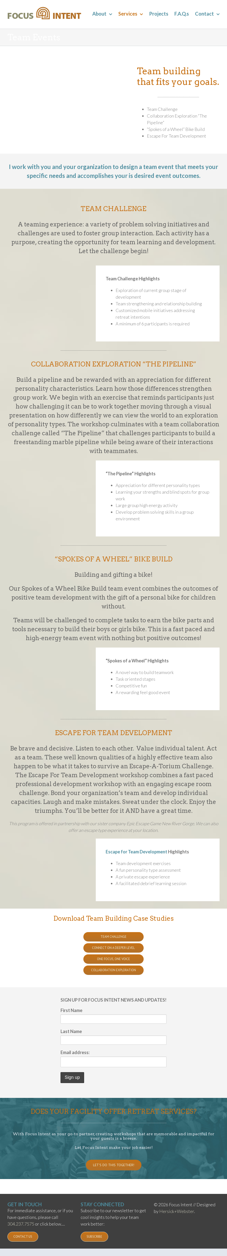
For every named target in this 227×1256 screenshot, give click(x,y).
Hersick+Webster (176, 1211)
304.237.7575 (20, 1224)
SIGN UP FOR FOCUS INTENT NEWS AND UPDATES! (113, 1000)
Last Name (71, 1031)
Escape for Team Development (136, 851)
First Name (71, 1010)
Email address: (75, 1052)
